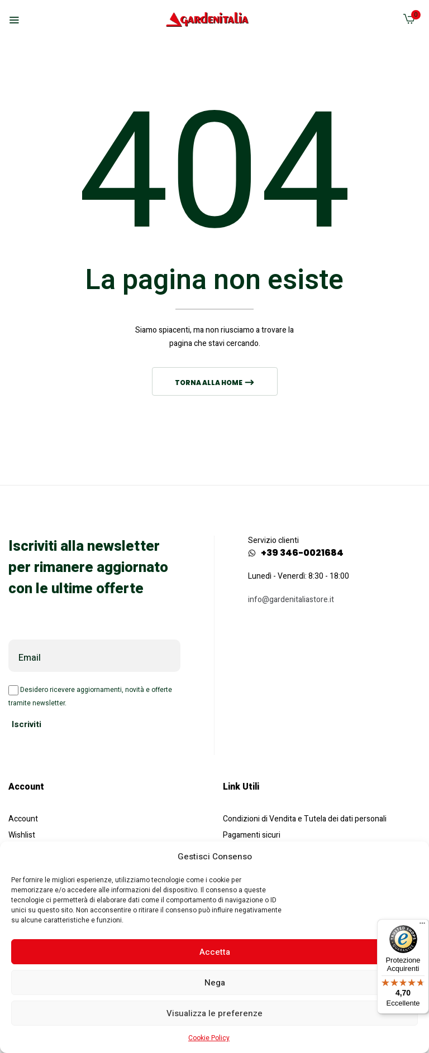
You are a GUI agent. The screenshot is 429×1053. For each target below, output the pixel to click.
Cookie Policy (209, 1038)
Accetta (214, 952)
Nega (214, 983)
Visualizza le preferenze (214, 1013)
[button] (409, 21)
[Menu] (422, 925)
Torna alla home (209, 382)
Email (29, 658)
